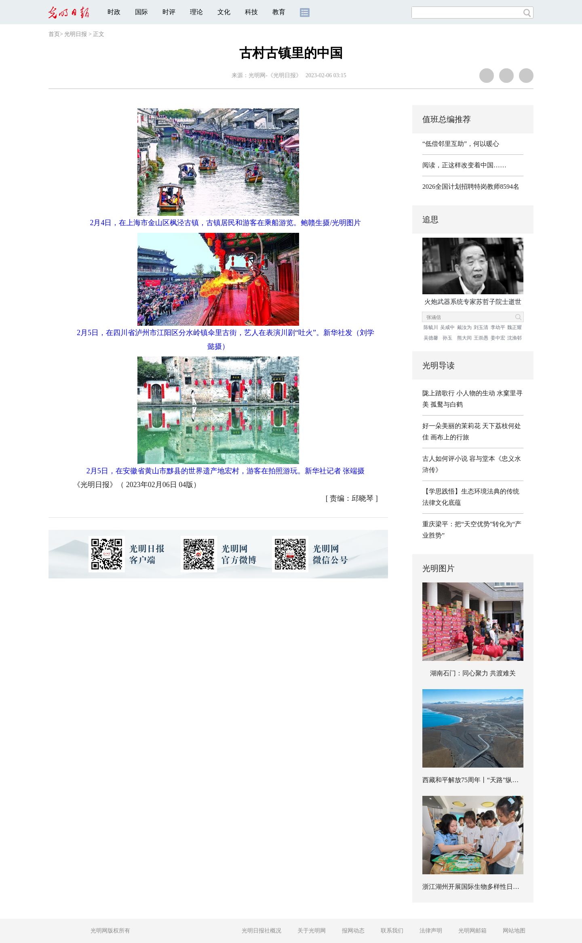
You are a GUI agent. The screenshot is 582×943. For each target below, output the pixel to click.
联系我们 (392, 931)
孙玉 (447, 338)
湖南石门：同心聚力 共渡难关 (473, 673)
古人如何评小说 (445, 458)
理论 (196, 11)
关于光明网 (311, 931)
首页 (54, 34)
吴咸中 (447, 327)
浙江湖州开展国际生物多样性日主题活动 (480, 886)
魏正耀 (514, 327)
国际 (141, 11)
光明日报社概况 (261, 931)
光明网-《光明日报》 (275, 75)
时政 (114, 11)
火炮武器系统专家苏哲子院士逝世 (472, 301)
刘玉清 (481, 327)
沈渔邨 (514, 338)
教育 (278, 11)
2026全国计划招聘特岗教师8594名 (470, 186)
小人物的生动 (475, 393)
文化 (223, 11)
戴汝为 (464, 327)
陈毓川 (431, 327)
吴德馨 (431, 338)
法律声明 (431, 931)
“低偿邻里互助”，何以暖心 (460, 143)
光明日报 (75, 34)
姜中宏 (498, 338)
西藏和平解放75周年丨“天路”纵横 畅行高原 (484, 779)
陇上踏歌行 (438, 393)
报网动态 (353, 931)
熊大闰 (464, 338)
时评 (168, 11)
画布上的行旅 (449, 437)
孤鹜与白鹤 (446, 404)
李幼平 (498, 327)
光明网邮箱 (472, 931)
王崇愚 (481, 338)
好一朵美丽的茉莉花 (451, 425)
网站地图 (514, 931)
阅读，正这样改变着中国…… (464, 165)
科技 (251, 11)
